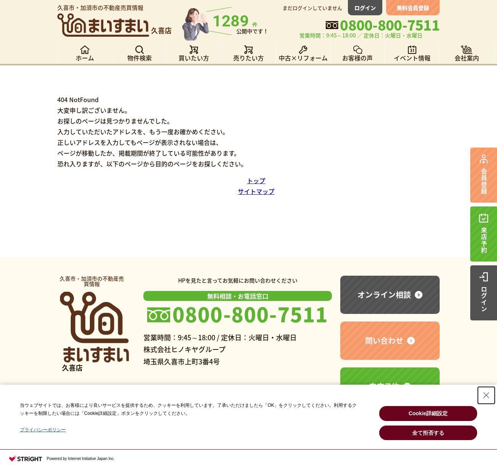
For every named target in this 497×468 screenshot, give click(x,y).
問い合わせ (384, 340)
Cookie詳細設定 (428, 413)
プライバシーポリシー (43, 429)
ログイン (365, 7)
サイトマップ (256, 191)
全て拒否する (428, 433)
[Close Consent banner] (486, 395)
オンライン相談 (384, 294)
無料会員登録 (413, 7)
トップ (256, 180)
